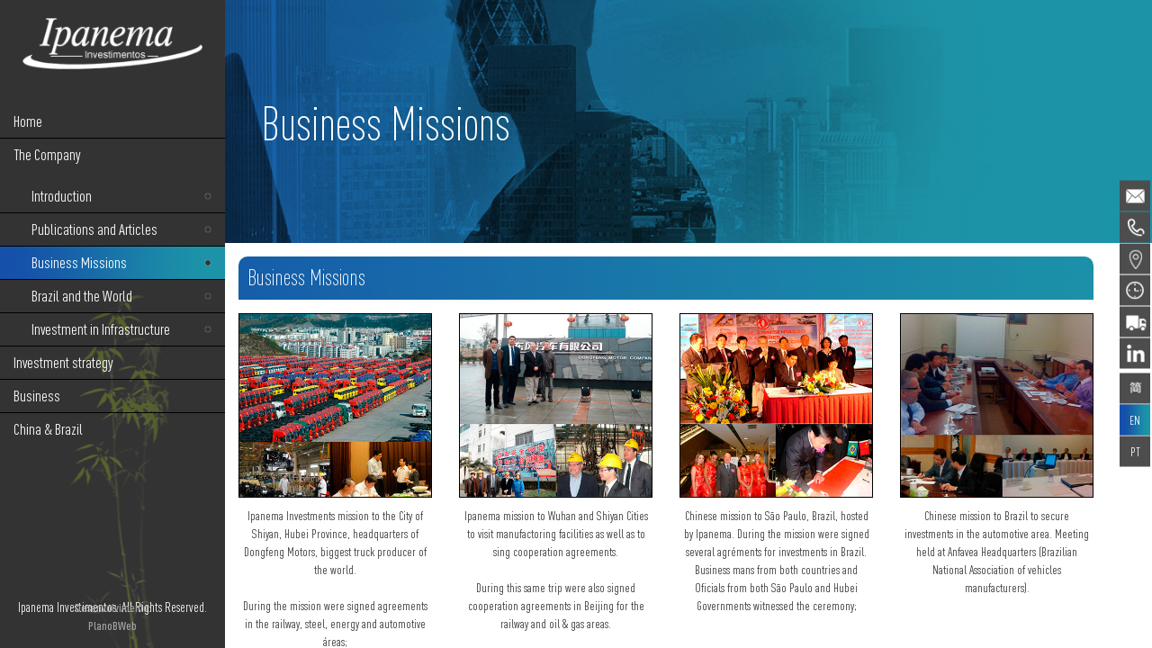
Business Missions (79, 262)
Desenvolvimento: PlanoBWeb (113, 616)
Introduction (62, 195)
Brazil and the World (82, 295)
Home (28, 121)
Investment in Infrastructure (101, 329)
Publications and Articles (95, 229)
